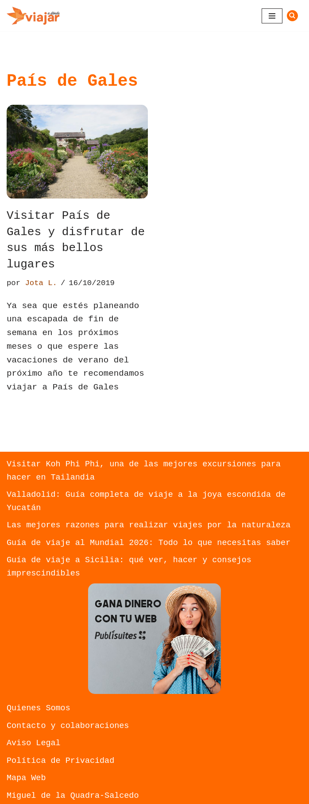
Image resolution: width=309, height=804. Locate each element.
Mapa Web (26, 778)
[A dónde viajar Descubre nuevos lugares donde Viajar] (33, 15)
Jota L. (41, 283)
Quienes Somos (38, 708)
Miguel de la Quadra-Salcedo (73, 795)
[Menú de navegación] (272, 15)
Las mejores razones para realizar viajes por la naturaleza (148, 525)
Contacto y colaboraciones (68, 726)
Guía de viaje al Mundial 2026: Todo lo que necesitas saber (148, 543)
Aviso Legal (34, 743)
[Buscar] (292, 15)
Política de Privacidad (60, 761)
